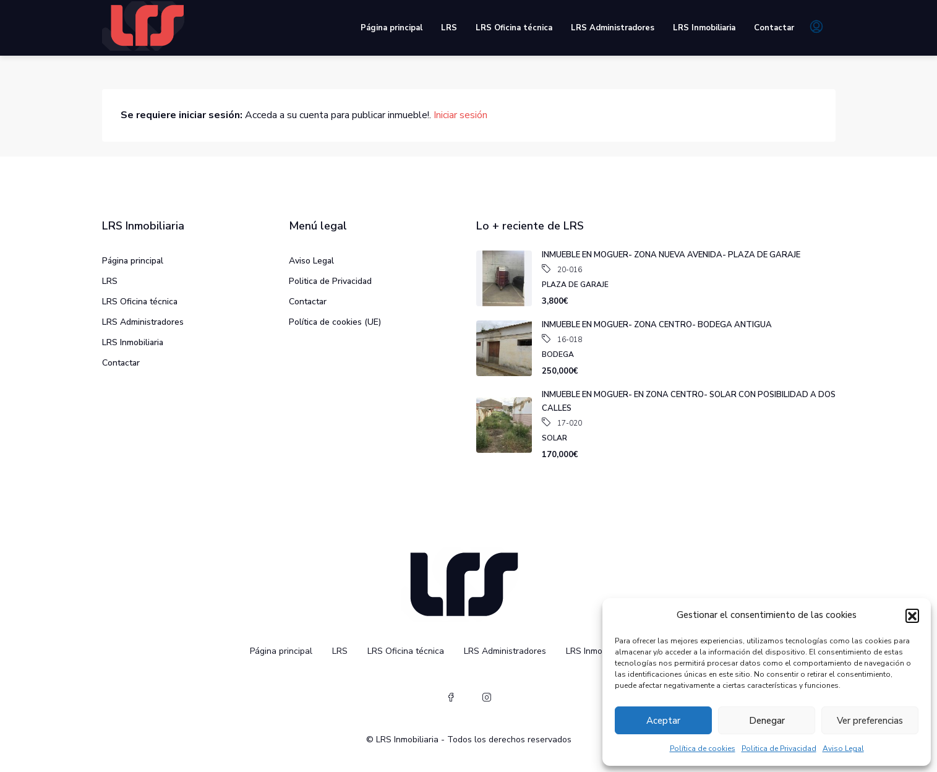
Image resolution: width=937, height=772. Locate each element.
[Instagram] (486, 697)
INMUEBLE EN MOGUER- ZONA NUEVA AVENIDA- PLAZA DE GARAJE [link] (671, 254)
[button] (912, 615)
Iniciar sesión (460, 115)
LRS (449, 27)
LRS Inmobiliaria (704, 27)
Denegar (767, 720)
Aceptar (663, 720)
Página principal (391, 27)
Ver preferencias (870, 720)
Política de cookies (702, 748)
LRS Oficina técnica (514, 27)
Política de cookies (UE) (335, 322)
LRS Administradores (612, 27)
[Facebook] (450, 697)
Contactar (774, 27)
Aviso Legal (843, 748)
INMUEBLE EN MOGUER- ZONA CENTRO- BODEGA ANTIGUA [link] (657, 324)
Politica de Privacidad (779, 748)
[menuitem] (816, 28)
